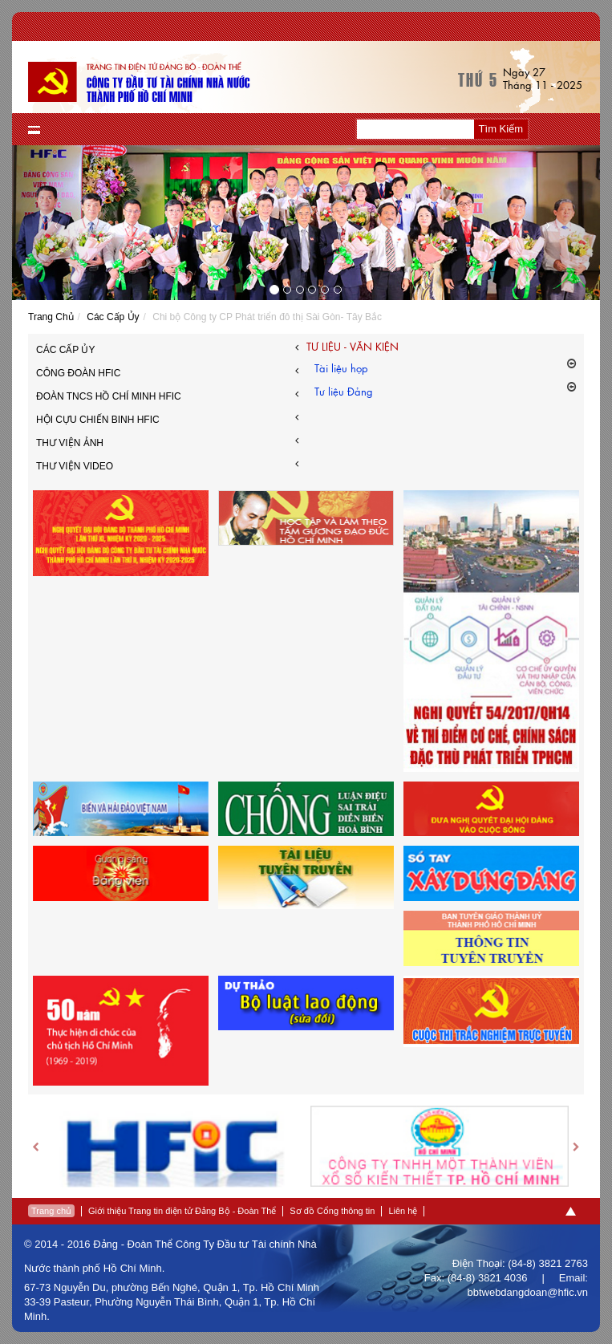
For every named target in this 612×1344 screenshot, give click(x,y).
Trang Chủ (51, 317)
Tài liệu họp (445, 367)
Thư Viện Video (167, 464)
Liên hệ (402, 1211)
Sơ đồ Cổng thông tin (332, 1211)
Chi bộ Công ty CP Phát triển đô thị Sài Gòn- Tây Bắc (267, 317)
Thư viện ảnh (167, 441)
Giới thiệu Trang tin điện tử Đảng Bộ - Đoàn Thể (182, 1211)
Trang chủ (51, 1211)
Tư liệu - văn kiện (352, 346)
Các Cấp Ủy (113, 317)
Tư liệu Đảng (445, 390)
